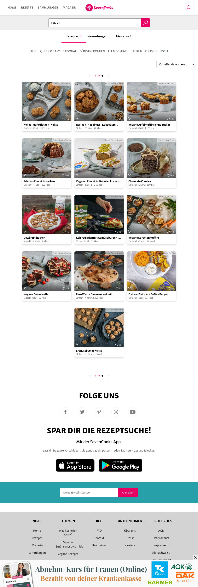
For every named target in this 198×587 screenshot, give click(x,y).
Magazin (69, 7)
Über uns (130, 530)
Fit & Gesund (117, 51)
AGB (161, 530)
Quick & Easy (50, 51)
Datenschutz (161, 538)
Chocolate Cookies (139, 181)
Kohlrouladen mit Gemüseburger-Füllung (97, 238)
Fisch (164, 51)
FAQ (99, 530)
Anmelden (128, 492)
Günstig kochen (92, 51)
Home (12, 7)
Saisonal (70, 51)
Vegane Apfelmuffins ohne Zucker (149, 124)
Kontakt (99, 538)
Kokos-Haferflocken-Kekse (41, 124)
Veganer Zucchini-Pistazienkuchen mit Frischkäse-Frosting (97, 181)
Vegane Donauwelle (36, 294)
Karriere (130, 545)
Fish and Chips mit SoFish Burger (148, 294)
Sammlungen (48, 7)
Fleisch (151, 51)
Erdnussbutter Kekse (89, 350)
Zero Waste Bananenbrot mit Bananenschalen (94, 294)
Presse (130, 538)
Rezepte (27, 7)
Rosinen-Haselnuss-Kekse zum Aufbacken (96, 125)
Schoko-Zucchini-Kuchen (39, 181)
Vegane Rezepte (68, 554)
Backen (136, 51)
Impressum (161, 545)
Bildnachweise (161, 552)
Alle (33, 51)
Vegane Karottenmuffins (144, 237)
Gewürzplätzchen (34, 237)
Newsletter (99, 545)
